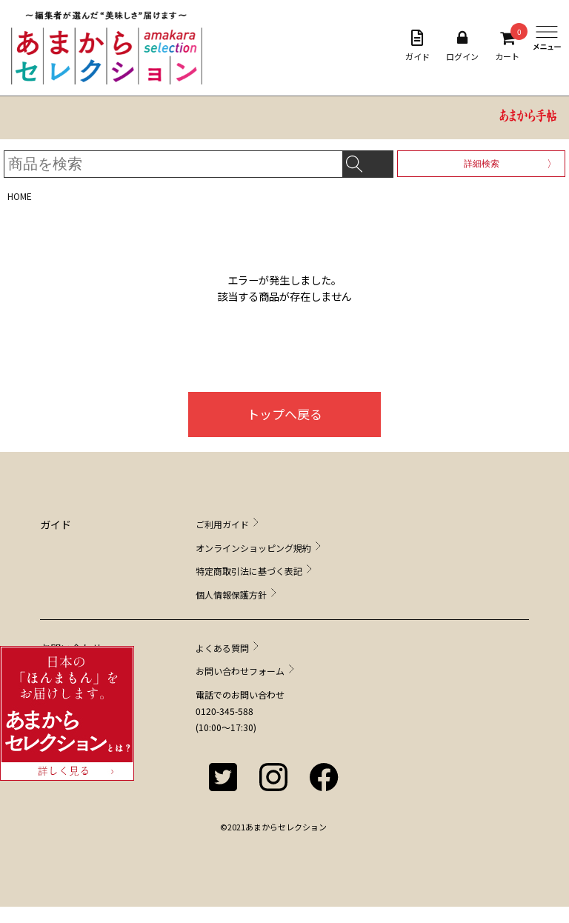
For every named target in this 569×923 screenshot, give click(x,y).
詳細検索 (481, 164)
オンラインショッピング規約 (253, 548)
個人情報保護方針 (231, 594)
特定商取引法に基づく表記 (249, 570)
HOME (19, 196)
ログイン (462, 46)
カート (507, 46)
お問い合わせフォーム (240, 670)
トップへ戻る (284, 413)
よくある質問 (222, 648)
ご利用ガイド (222, 524)
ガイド (417, 46)
